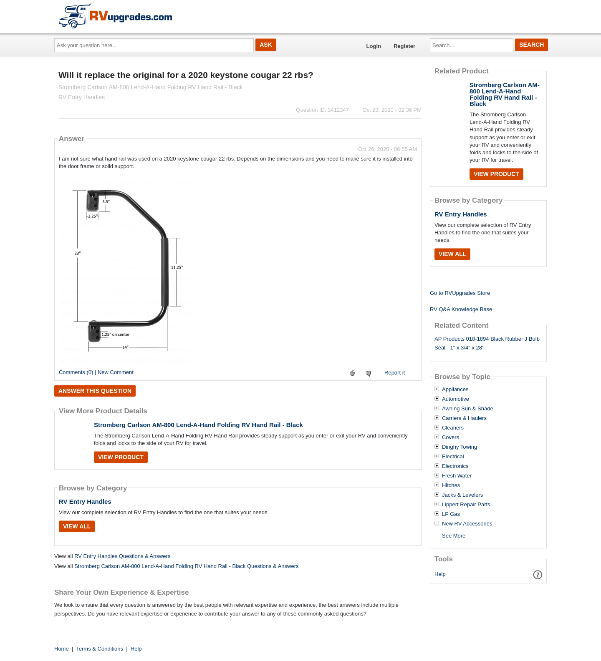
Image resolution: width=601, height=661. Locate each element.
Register (404, 46)
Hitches (451, 485)
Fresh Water (457, 476)
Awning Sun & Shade (467, 409)
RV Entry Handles (85, 501)
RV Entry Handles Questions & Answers (122, 556)
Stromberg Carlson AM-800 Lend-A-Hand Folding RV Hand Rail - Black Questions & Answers (186, 566)
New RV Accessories (467, 524)
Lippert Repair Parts (466, 505)
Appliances (455, 389)
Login (373, 46)
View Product (121, 457)
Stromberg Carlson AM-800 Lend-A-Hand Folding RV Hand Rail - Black (198, 424)
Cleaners (453, 428)
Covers (450, 437)
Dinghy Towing (459, 447)
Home (61, 649)
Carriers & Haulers (464, 418)
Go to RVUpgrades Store (460, 293)
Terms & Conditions (99, 649)
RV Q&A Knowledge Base (461, 309)
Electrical (453, 457)
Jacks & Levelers (462, 495)
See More (453, 536)
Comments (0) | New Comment (96, 372)
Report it (394, 372)
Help (440, 574)
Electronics (455, 466)
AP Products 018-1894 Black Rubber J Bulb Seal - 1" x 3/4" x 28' (487, 343)
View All (77, 526)
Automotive (455, 399)
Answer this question (94, 390)
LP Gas (451, 514)
